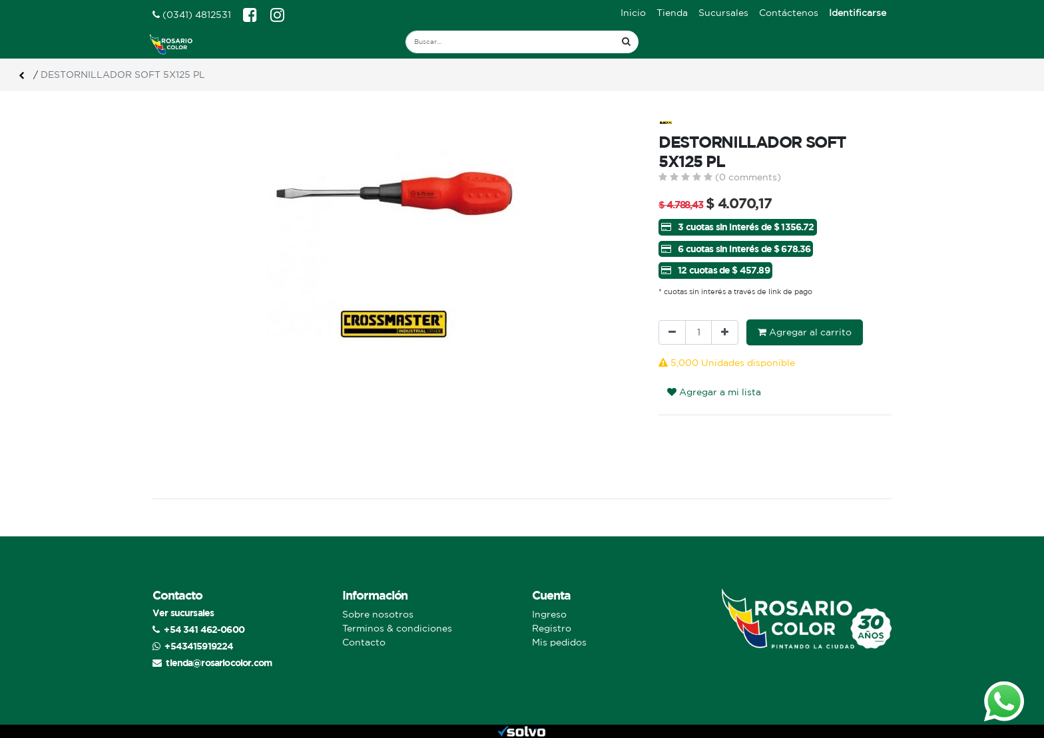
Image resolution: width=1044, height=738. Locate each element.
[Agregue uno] (724, 332)
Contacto (364, 642)
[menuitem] (633, 13)
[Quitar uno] (672, 332)
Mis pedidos (559, 642)
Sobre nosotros (377, 614)
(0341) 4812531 (191, 14)
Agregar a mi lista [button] (714, 392)
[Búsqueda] (626, 42)
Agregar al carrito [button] (805, 332)
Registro (551, 628)
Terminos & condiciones (397, 628)
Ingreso (549, 614)
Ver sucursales (183, 612)
